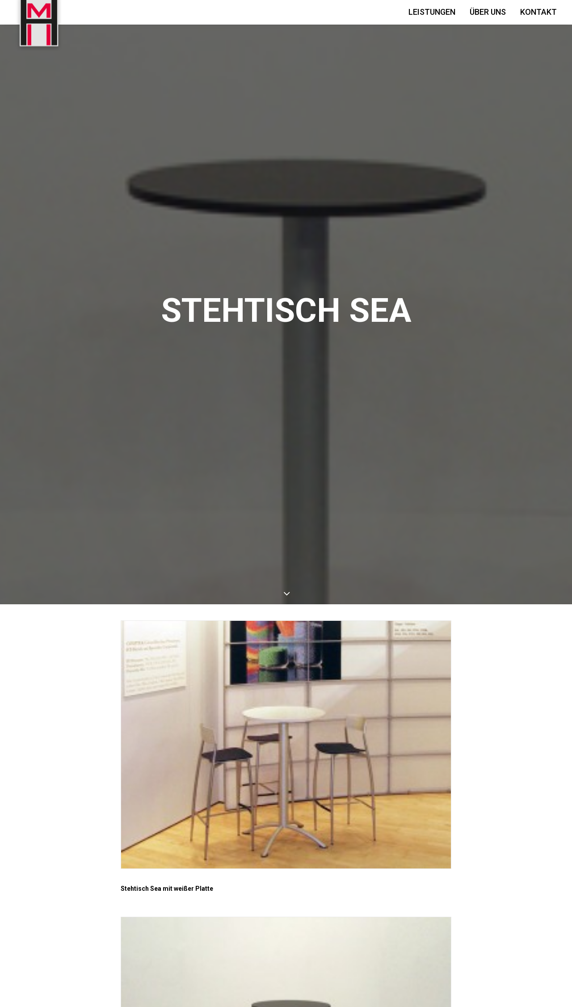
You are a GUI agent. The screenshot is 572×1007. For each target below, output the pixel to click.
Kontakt (538, 12)
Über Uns (488, 12)
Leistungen (431, 12)
